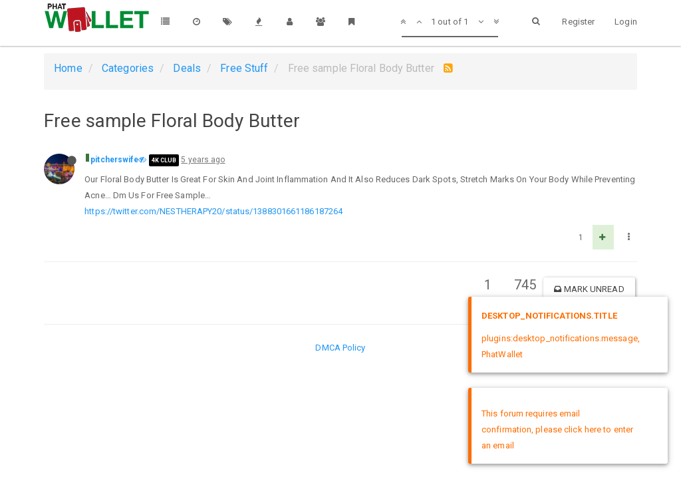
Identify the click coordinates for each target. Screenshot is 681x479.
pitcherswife (114, 159)
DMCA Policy (340, 348)
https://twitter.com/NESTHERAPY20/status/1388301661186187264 (213, 211)
